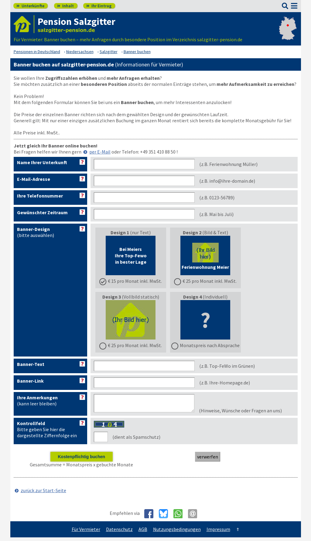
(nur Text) (130, 256)
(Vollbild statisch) (130, 321)
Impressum (218, 533)
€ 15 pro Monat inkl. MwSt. (135, 281)
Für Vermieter (86, 533)
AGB (142, 533)
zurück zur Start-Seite (43, 494)
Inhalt (65, 5)
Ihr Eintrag (98, 5)
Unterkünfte (30, 5)
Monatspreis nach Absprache (210, 345)
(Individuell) (205, 321)
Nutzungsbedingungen (177, 533)
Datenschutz (119, 533)
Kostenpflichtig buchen (81, 460)
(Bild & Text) (205, 256)
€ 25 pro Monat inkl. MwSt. (210, 281)
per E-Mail (100, 152)
